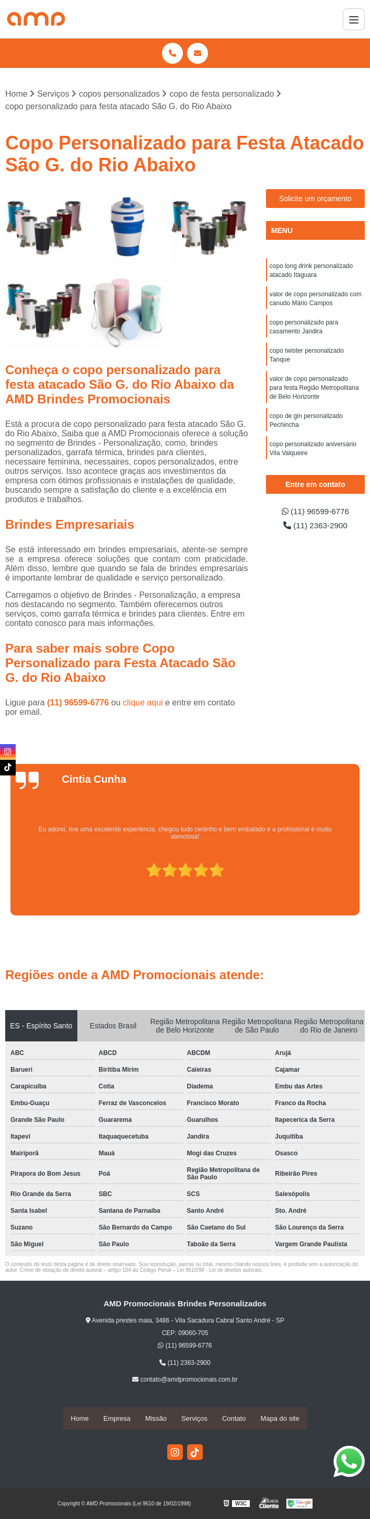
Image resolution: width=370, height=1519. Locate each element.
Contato (234, 1418)
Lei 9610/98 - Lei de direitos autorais (219, 1270)
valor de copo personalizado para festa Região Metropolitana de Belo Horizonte (314, 393)
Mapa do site (279, 1418)
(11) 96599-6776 (79, 703)
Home (80, 1418)
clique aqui (143, 703)
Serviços (194, 1418)
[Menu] (354, 19)
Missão (156, 1418)
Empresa (117, 1418)
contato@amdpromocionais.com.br (185, 1380)
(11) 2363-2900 (315, 526)
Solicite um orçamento (315, 199)
